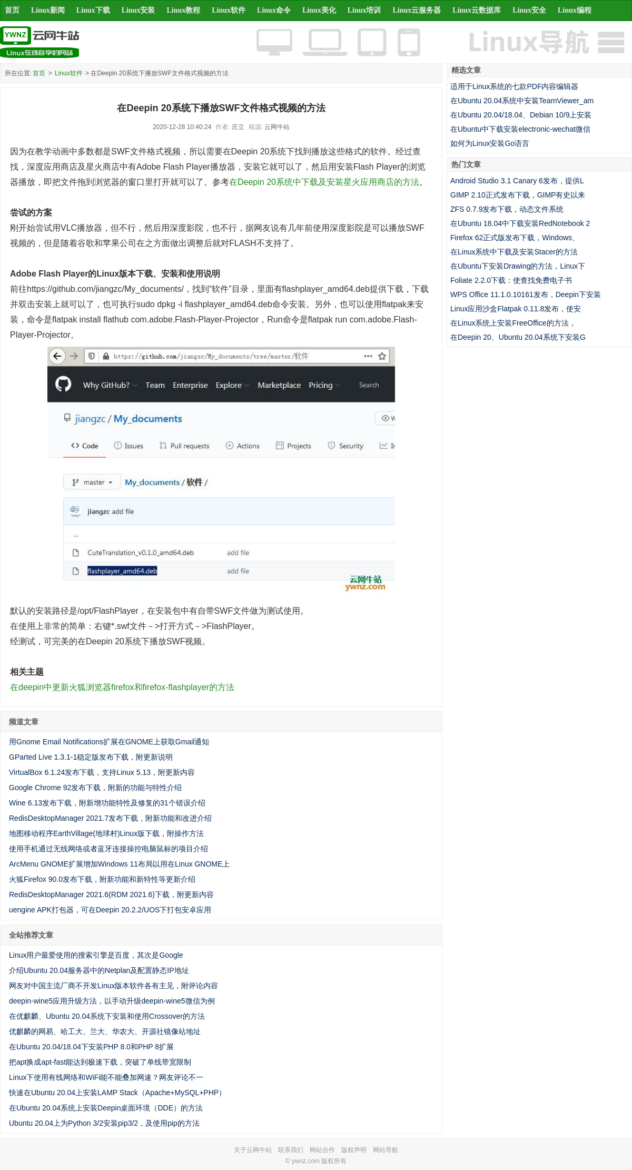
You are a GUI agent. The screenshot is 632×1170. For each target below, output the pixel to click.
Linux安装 (138, 10)
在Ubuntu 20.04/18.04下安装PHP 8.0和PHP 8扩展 (91, 1047)
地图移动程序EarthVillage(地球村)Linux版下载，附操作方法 (106, 833)
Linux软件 (228, 10)
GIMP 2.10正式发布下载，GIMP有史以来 (517, 195)
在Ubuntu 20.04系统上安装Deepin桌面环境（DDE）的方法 (106, 1108)
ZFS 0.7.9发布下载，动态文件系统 (507, 209)
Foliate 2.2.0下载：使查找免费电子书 (511, 280)
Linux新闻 (48, 10)
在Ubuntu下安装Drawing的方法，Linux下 (517, 266)
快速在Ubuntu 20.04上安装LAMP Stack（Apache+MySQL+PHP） (117, 1092)
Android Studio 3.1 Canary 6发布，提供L (517, 180)
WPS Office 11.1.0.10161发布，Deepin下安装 (525, 294)
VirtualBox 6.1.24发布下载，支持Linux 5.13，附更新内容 (102, 772)
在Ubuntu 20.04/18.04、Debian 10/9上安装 (521, 115)
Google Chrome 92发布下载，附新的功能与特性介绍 (95, 787)
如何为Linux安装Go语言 (489, 143)
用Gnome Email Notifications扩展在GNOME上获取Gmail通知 (109, 742)
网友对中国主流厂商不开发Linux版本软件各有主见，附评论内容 (113, 985)
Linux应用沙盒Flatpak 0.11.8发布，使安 (515, 308)
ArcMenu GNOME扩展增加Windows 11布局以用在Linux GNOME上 (119, 864)
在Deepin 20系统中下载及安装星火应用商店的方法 (324, 182)
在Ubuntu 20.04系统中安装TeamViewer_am (522, 100)
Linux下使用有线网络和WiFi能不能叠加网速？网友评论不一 (106, 1077)
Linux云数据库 (476, 10)
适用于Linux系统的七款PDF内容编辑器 (514, 86)
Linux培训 (364, 10)
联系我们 (290, 1150)
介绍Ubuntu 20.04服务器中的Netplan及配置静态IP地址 (99, 970)
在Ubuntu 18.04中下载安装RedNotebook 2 (520, 223)
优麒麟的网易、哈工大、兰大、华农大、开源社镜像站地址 (105, 1031)
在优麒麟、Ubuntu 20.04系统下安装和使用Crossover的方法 (107, 1016)
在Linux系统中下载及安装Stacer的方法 (514, 252)
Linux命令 (274, 10)
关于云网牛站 (253, 1150)
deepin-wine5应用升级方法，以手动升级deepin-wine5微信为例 (112, 1001)
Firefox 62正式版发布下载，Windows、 (514, 237)
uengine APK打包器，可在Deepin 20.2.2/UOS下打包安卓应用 (110, 910)
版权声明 (354, 1150)
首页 (12, 10)
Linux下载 (93, 10)
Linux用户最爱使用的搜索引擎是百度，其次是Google (96, 955)
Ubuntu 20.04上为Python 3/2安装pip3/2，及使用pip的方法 (104, 1123)
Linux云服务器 (417, 10)
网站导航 (385, 1150)
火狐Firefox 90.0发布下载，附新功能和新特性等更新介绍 (102, 879)
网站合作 (322, 1150)
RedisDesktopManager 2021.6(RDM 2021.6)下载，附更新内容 (111, 894)
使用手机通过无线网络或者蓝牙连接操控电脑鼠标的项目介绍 (108, 848)
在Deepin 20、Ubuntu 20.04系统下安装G (518, 337)
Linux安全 (529, 10)
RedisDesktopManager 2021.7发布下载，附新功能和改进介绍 (110, 818)
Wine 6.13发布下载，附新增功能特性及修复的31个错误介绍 (107, 803)
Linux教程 (183, 10)
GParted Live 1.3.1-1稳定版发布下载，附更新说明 (91, 757)
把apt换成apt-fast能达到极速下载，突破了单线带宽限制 (100, 1062)
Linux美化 (319, 10)
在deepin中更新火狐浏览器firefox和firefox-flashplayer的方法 (122, 687)
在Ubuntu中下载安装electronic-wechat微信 (520, 129)
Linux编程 (574, 10)
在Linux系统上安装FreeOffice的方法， (513, 323)
